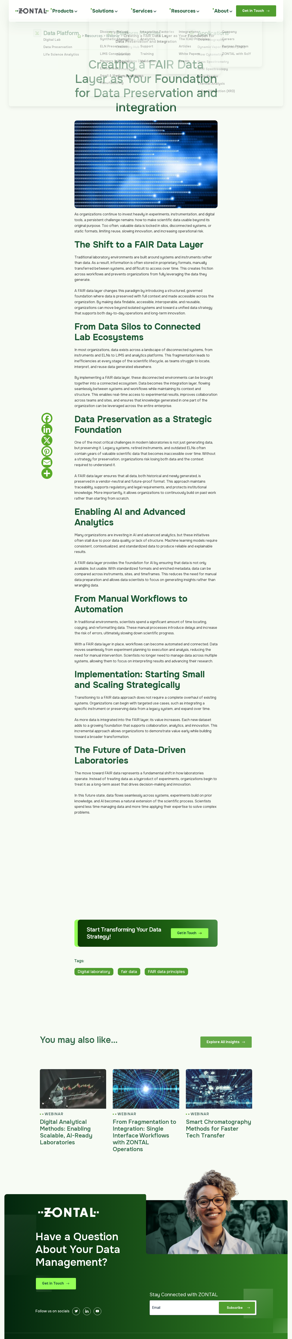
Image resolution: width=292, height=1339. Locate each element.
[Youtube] (97, 1311)
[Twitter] (76, 1311)
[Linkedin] (87, 1311)
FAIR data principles (166, 971)
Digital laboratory (94, 971)
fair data (129, 971)
